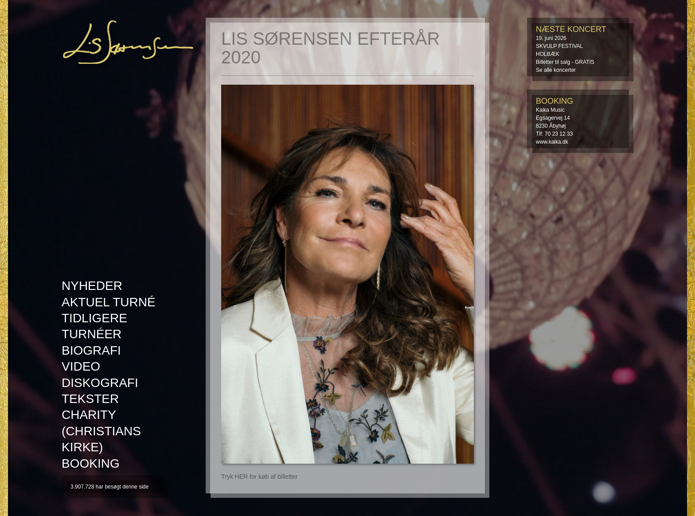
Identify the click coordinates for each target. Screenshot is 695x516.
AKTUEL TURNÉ (109, 302)
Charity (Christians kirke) (101, 431)
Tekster (90, 399)
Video (81, 366)
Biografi (91, 350)
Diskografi (100, 383)
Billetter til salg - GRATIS (565, 62)
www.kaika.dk (552, 142)
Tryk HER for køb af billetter (259, 476)
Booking (91, 463)
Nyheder (92, 286)
